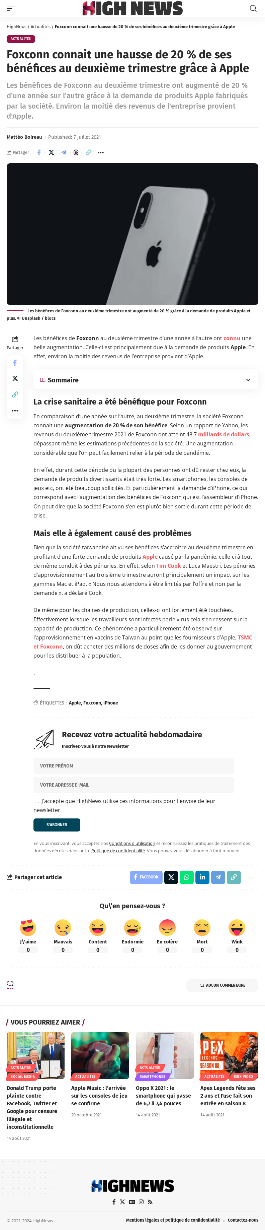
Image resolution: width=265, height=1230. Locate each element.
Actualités (41, 26)
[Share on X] (51, 152)
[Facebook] (113, 1202)
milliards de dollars (223, 434)
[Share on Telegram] (63, 152)
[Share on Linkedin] (202, 877)
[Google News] (132, 1202)
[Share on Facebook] (39, 152)
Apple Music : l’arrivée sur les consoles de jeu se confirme (99, 1096)
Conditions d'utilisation (132, 844)
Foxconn (92, 703)
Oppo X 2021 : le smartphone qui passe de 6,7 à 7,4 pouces (163, 1096)
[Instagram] (141, 1202)
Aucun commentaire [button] (222, 986)
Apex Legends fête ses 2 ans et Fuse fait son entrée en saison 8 (228, 1096)
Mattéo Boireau (24, 137)
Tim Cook (168, 565)
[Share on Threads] (76, 152)
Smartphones (153, 1077)
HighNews (16, 26)
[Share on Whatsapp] (187, 877)
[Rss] (150, 1202)
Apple (150, 556)
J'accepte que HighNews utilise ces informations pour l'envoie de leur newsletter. (124, 805)
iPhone (110, 703)
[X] (122, 1202)
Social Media (23, 1077)
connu (232, 338)
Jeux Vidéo (243, 1077)
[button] (12, 8)
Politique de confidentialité (118, 851)
